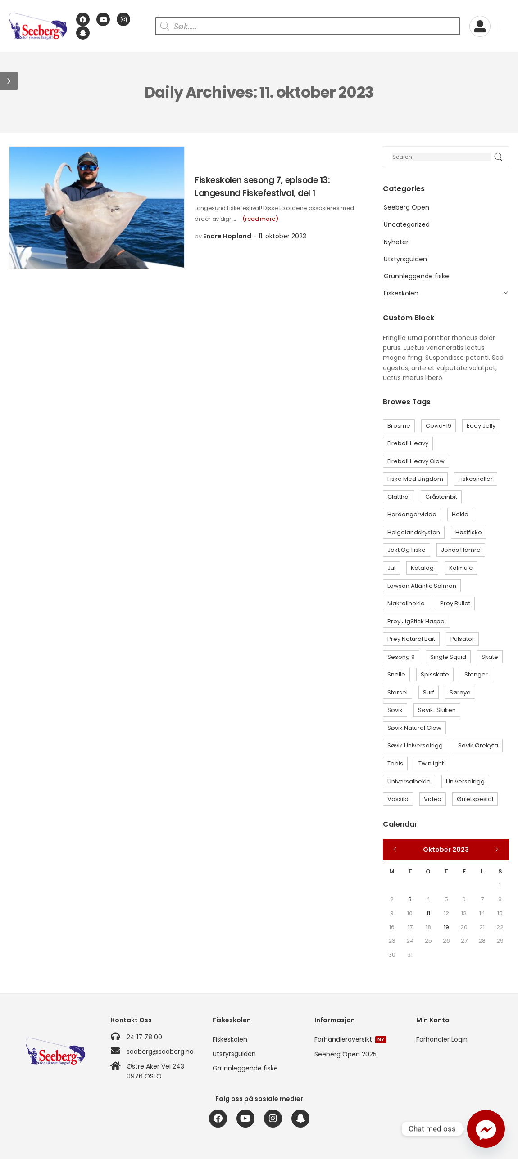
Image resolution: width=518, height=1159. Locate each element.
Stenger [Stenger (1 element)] (476, 674)
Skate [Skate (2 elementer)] (490, 657)
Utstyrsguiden (405, 259)
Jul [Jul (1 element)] (391, 568)
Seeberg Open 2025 (345, 1054)
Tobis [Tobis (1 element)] (395, 763)
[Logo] (38, 26)
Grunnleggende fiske (416, 276)
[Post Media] (97, 207)
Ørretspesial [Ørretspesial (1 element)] (475, 799)
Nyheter (396, 241)
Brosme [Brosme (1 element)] (398, 425)
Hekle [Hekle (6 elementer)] (460, 514)
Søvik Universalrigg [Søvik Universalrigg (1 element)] (415, 745)
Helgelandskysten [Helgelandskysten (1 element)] (413, 532)
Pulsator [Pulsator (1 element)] (462, 639)
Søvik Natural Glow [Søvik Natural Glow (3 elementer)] (414, 728)
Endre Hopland (227, 236)
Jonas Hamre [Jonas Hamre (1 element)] (461, 550)
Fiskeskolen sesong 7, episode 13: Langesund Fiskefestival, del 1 (262, 186)
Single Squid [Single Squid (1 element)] (448, 657)
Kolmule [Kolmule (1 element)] (461, 568)
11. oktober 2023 (282, 236)
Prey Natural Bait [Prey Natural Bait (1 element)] (411, 639)
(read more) (260, 219)
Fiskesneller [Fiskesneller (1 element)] (476, 478)
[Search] (446, 156)
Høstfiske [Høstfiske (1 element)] (468, 532)
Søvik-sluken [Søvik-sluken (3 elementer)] (437, 710)
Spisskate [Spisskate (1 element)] (435, 674)
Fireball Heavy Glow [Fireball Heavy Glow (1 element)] (416, 461)
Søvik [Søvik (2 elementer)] (395, 710)
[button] (9, 81)
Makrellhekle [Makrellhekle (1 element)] (406, 603)
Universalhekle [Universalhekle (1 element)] (409, 781)
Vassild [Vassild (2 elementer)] (398, 799)
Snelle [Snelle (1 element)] (396, 674)
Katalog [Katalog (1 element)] (422, 568)
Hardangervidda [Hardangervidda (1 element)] (411, 514)
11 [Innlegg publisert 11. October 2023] (428, 913)
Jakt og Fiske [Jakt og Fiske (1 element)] (406, 550)
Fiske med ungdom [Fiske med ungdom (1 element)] (415, 478)
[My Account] (480, 26)
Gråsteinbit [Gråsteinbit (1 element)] (441, 496)
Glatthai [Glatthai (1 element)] (398, 496)
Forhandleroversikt (350, 1039)
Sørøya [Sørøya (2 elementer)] (460, 692)
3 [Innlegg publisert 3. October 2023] (410, 899)
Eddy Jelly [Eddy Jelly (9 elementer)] (481, 425)
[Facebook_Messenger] (486, 1129)
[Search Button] (498, 156)
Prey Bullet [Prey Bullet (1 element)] (455, 603)
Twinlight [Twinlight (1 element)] (431, 763)
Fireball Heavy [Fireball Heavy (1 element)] (407, 443)
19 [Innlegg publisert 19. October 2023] (446, 927)
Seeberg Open (406, 207)
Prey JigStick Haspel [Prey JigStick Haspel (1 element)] (416, 621)
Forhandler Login (442, 1039)
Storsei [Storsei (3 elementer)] (397, 692)
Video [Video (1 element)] (432, 799)
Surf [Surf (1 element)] (428, 692)
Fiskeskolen (401, 293)
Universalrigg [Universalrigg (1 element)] (465, 781)
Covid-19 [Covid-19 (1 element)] (438, 425)
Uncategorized (407, 224)
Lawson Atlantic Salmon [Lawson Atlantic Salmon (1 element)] (421, 586)
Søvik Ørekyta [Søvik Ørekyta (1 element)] (478, 745)
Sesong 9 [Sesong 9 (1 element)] (401, 657)
